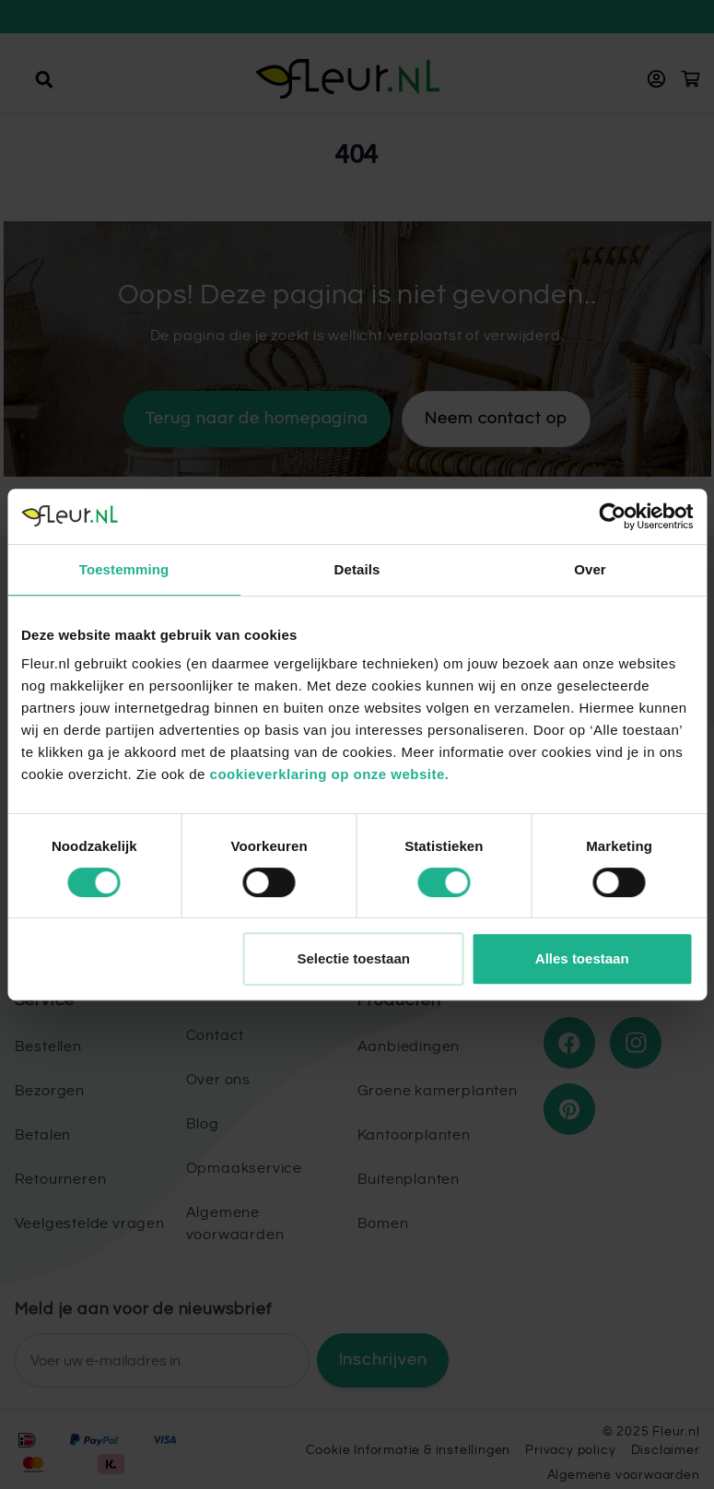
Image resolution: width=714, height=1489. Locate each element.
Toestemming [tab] (124, 569)
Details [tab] (357, 569)
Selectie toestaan (353, 958)
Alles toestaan (582, 958)
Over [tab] (590, 569)
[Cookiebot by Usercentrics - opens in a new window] (612, 516)
